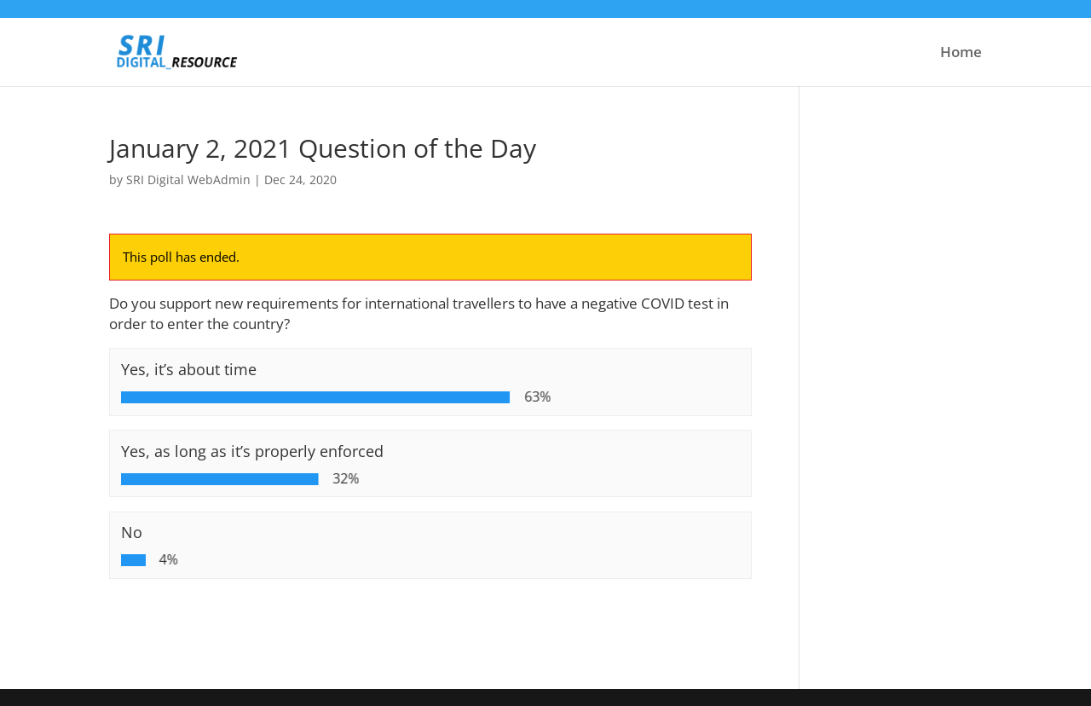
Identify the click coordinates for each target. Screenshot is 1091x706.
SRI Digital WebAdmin (188, 179)
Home (961, 53)
